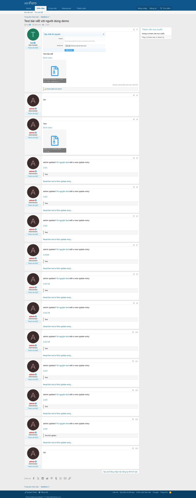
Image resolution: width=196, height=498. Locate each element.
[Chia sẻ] (133, 29)
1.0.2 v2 (46, 284)
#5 (137, 187)
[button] (33, 8)
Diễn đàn (41, 8)
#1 (137, 29)
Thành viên (81, 8)
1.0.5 (45, 400)
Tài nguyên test (62, 162)
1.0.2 (45, 197)
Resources (66, 8)
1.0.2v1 (46, 255)
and (54, 89)
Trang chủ (164, 492)
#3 (137, 119)
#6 (137, 216)
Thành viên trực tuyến (152, 29)
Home (28, 8)
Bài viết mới (28, 12)
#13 (136, 419)
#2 (137, 95)
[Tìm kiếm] (165, 8)
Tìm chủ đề (39, 12)
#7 (137, 245)
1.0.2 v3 (46, 313)
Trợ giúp (155, 492)
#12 (136, 390)
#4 (137, 158)
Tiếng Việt (43, 492)
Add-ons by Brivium (43, 497)
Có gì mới (52, 8)
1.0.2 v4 (46, 342)
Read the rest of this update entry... (57, 181)
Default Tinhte (31, 492)
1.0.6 (45, 429)
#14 (136, 448)
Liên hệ (115, 492)
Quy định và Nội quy (127, 492)
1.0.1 (45, 168)
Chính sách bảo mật (143, 492)
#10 (136, 332)
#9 (137, 303)
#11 (136, 361)
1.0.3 (45, 371)
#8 (137, 274)
